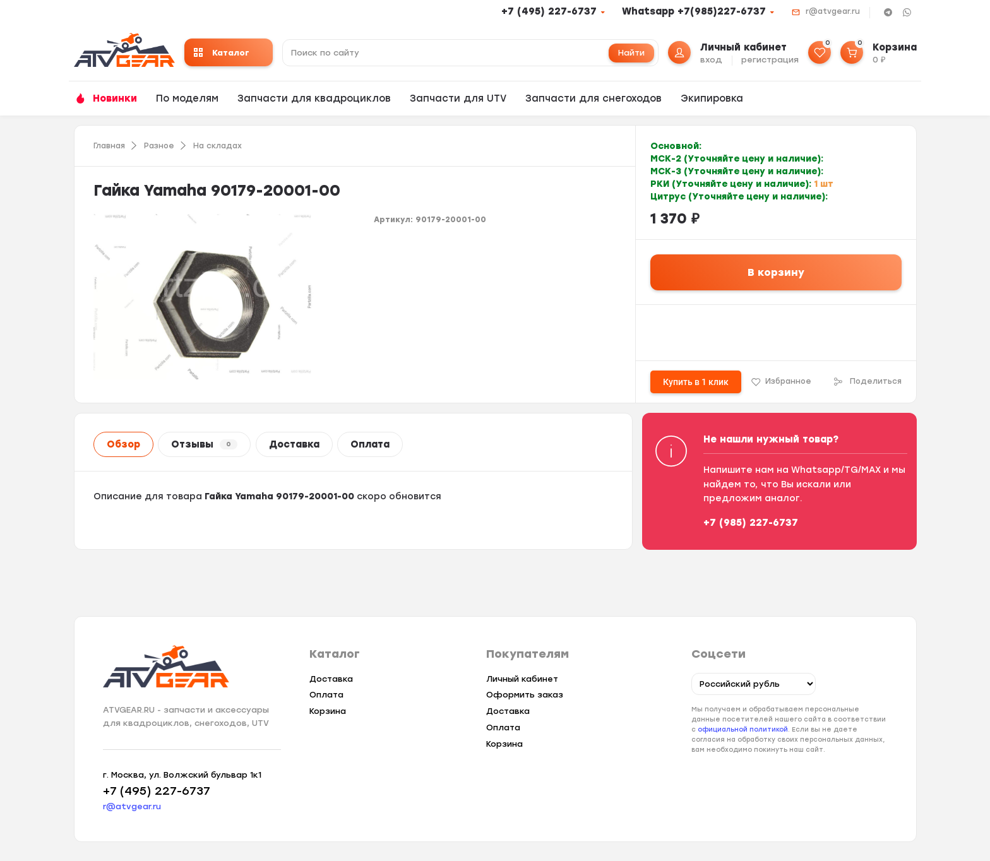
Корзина (327, 711)
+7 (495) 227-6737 (549, 11)
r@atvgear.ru (833, 11)
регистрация (770, 59)
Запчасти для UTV (458, 98)
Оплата (370, 444)
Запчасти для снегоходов (593, 98)
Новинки (115, 98)
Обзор (123, 444)
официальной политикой (743, 729)
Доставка (294, 444)
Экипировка (712, 98)
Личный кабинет (522, 679)
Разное (159, 145)
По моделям (187, 98)
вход (711, 59)
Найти (631, 52)
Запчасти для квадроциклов (314, 98)
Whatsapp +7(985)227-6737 (694, 11)
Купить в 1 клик (696, 382)
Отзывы (204, 444)
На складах (217, 145)
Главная (109, 145)
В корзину (776, 272)
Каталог (221, 52)
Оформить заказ (524, 694)
